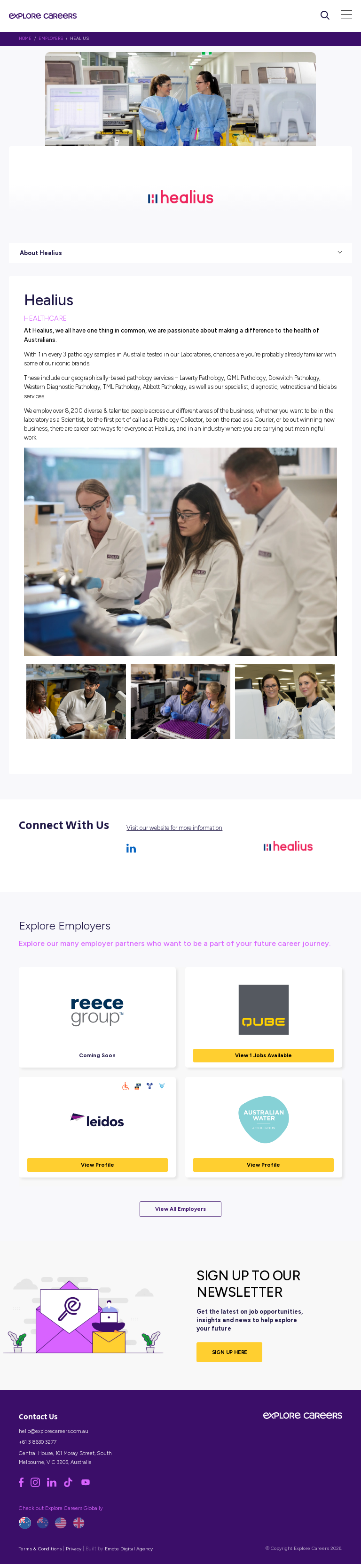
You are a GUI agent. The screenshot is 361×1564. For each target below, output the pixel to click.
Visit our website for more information (174, 827)
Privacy (73, 1549)
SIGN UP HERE (230, 1352)
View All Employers (180, 1209)
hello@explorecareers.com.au (53, 1431)
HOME (25, 38)
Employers (51, 38)
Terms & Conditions (40, 1549)
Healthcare (45, 318)
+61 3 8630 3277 (37, 1442)
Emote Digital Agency (129, 1549)
